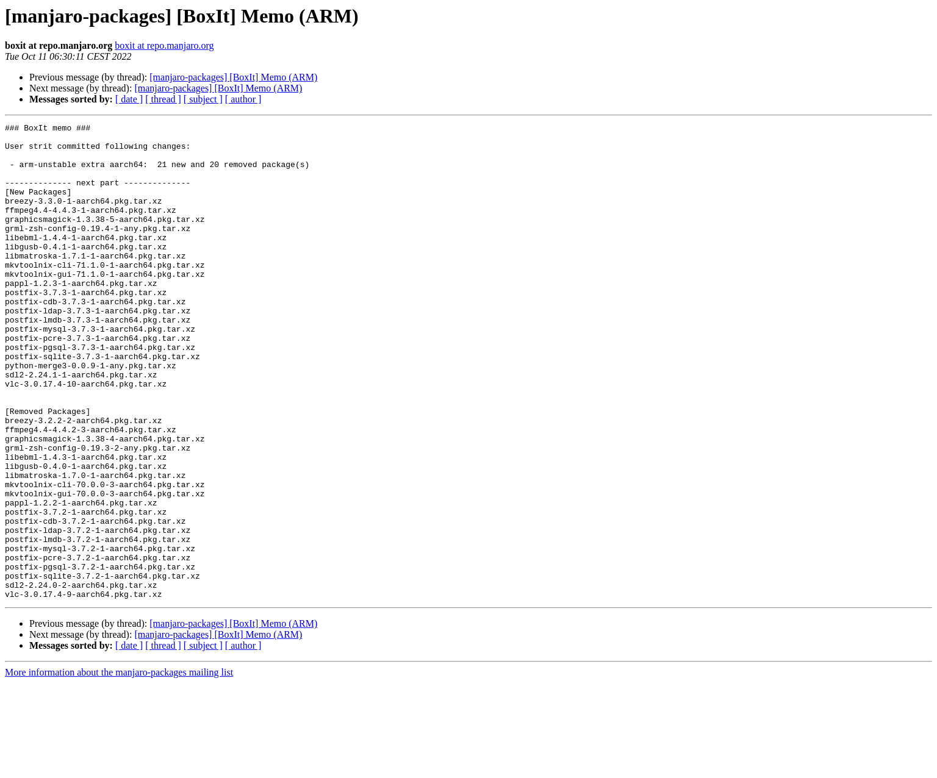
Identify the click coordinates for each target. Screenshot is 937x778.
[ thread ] (163, 99)
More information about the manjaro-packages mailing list (119, 767)
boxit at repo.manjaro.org (164, 45)
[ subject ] (203, 99)
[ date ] (129, 99)
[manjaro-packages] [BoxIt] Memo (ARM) (233, 77)
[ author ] (243, 99)
